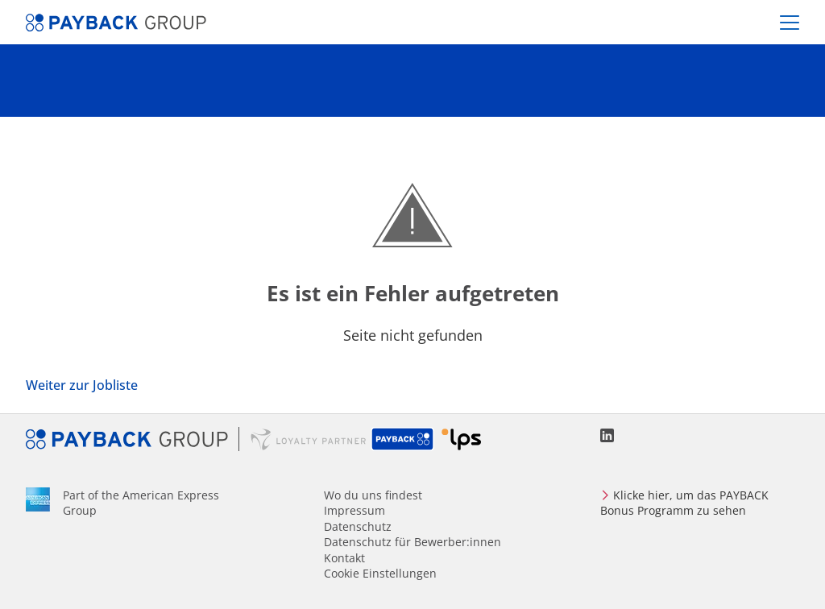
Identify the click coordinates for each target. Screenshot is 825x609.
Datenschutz (358, 526)
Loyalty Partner (308, 439)
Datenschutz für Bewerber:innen (412, 541)
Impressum (354, 510)
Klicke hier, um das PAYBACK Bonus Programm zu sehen (684, 502)
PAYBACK (403, 439)
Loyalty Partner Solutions (461, 439)
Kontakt (344, 558)
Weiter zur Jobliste (82, 385)
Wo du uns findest (373, 495)
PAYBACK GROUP (132, 439)
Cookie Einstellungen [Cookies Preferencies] (380, 573)
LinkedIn (607, 435)
